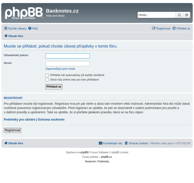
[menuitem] (33, 28)
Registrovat (12, 130)
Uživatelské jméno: (16, 55)
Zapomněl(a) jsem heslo (60, 68)
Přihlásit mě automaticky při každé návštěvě (74, 75)
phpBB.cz (106, 157)
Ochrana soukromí (51, 119)
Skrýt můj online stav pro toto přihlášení (72, 79)
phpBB (84, 152)
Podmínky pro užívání (19, 119)
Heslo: (8, 62)
